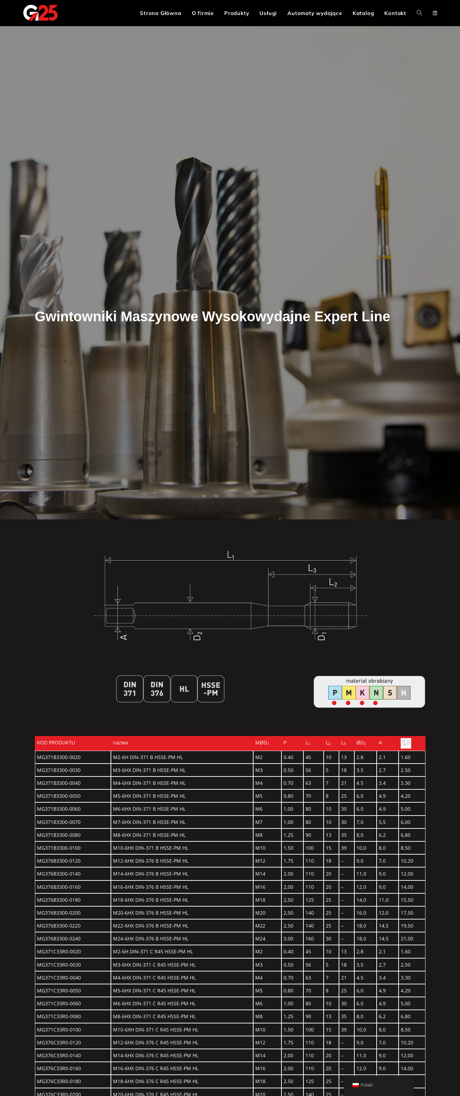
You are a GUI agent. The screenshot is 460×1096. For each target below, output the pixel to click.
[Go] (334, 703)
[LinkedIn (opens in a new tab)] (435, 13)
